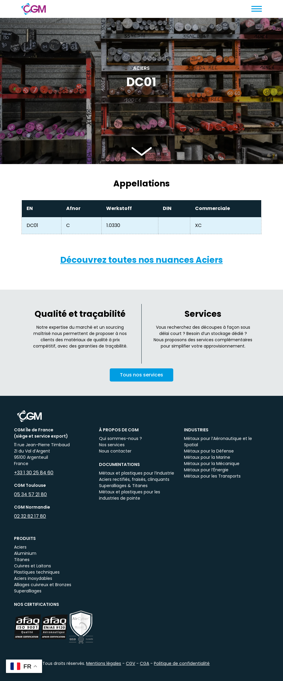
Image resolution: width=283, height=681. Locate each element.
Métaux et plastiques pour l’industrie (136, 473)
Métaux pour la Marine (207, 457)
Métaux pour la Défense (209, 451)
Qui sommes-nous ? (120, 438)
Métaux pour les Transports (212, 476)
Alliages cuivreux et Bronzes (42, 585)
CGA (144, 663)
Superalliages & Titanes (123, 486)
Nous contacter (115, 451)
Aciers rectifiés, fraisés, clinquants (134, 479)
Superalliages (27, 591)
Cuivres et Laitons (32, 566)
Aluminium (25, 553)
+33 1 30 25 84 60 (33, 472)
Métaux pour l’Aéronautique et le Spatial (218, 442)
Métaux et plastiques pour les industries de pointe (129, 495)
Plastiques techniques (37, 572)
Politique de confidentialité (182, 663)
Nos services (112, 445)
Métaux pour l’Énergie (206, 470)
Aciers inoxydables (33, 578)
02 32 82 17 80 (30, 516)
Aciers (20, 547)
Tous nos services (141, 378)
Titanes (22, 560)
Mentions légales (103, 663)
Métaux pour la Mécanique (211, 464)
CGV (130, 663)
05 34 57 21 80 (30, 494)
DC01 (32, 225)
